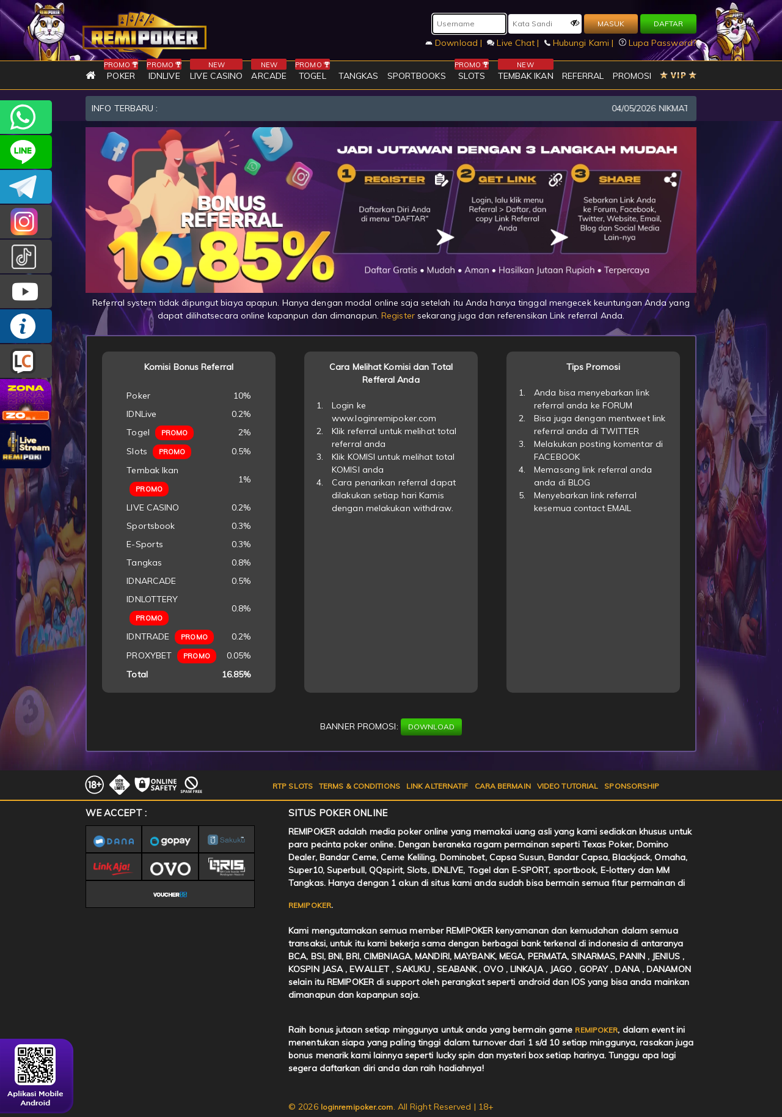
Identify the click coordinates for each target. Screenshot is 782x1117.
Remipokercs (26, 187)
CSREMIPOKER (26, 221)
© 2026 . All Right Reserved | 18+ (391, 1106)
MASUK (610, 23)
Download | (454, 42)
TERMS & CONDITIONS (359, 786)
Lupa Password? (658, 42)
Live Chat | (514, 42)
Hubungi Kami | (580, 42)
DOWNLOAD (431, 726)
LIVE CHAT (26, 361)
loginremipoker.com (357, 1106)
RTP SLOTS (292, 786)
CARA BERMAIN (503, 786)
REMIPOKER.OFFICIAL (26, 291)
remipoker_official (26, 152)
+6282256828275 (26, 117)
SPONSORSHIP (631, 786)
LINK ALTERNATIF (437, 786)
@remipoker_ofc (26, 256)
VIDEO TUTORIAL (567, 786)
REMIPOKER (309, 905)
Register (398, 315)
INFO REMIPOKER (26, 326)
